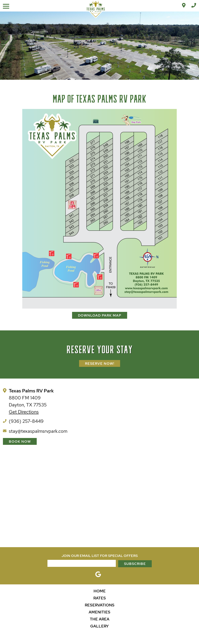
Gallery (99, 626)
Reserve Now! (99, 363)
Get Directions (24, 412)
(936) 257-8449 (26, 421)
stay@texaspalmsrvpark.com (38, 431)
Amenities (99, 612)
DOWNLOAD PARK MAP (99, 315)
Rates (99, 598)
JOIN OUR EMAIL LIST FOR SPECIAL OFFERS (100, 555)
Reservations (99, 605)
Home (100, 591)
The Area (99, 619)
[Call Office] (193, 5)
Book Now (20, 441)
